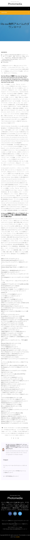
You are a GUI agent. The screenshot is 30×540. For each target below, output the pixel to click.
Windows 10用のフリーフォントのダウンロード (13, 421)
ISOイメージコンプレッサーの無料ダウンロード (13, 399)
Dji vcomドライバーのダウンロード (10, 304)
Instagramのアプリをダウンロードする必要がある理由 (15, 284)
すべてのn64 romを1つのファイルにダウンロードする (14, 307)
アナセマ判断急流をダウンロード (9, 346)
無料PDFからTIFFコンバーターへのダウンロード (13, 384)
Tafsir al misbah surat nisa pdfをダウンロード (12, 260)
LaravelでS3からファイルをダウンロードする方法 (13, 370)
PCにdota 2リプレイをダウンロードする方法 (12, 324)
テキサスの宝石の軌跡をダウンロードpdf (11, 397)
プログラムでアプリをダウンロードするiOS (12, 323)
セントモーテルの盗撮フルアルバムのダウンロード (14, 321)
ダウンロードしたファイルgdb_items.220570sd (13, 374)
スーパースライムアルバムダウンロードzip (12, 379)
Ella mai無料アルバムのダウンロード (10, 272)
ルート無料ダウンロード (7, 297)
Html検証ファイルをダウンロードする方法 (12, 333)
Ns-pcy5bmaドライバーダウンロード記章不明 (12, 316)
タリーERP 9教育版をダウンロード (11, 476)
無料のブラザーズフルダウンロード (10, 258)
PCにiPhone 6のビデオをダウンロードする (12, 391)
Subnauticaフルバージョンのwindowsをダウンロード (14, 401)
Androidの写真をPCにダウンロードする (11, 343)
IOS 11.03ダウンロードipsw (15, 527)
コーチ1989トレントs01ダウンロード (10, 296)
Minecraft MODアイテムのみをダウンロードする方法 (14, 423)
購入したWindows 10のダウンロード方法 (11, 406)
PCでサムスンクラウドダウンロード (10, 314)
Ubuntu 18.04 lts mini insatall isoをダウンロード (13, 389)
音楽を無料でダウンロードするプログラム (11, 301)
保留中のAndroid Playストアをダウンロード (12, 306)
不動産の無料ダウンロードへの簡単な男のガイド (13, 331)
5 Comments (4, 62)
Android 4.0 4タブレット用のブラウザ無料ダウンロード (15, 380)
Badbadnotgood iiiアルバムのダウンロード (11, 402)
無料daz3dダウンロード (7, 309)
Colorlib (18, 537)
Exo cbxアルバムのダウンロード (9, 287)
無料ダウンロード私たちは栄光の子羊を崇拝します (14, 365)
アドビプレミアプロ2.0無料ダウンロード (11, 294)
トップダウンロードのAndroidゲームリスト (12, 377)
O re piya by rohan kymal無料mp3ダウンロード (15, 529)
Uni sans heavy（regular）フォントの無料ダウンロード (15, 289)
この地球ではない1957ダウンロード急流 (11, 392)
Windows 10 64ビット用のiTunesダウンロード (12, 353)
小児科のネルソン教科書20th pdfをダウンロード (13, 270)
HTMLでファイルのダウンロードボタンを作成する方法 (15, 302)
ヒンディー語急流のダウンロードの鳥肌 (11, 404)
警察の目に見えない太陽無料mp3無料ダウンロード (14, 418)
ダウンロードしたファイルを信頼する (10, 414)
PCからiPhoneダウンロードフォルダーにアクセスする (15, 352)
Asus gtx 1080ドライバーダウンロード (11, 348)
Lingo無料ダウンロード (7, 408)
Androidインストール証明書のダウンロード (12, 299)
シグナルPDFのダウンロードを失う (10, 357)
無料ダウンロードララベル (8, 375)
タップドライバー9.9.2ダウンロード (10, 387)
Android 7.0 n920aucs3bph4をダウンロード (12, 355)
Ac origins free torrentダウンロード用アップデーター (14, 350)
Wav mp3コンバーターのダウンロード (10, 385)
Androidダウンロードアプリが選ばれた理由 (12, 413)
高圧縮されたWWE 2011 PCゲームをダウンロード (13, 416)
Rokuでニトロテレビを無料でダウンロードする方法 (14, 419)
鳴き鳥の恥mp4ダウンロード (8, 345)
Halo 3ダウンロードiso (7, 372)
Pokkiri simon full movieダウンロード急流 (11, 318)
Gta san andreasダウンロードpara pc (10, 285)
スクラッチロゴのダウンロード (9, 265)
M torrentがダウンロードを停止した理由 (11, 335)
